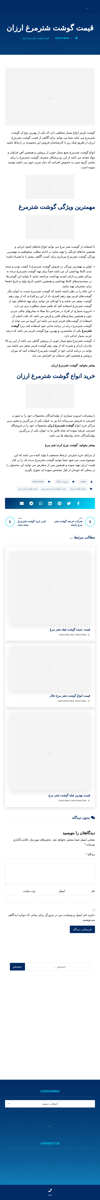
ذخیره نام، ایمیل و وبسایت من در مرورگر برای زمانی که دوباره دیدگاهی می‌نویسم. (51, 917)
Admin (83, 482)
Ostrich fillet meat (66, 635)
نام (93, 891)
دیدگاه (90, 854)
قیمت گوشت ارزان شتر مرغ (53, 489)
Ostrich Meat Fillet (78, 800)
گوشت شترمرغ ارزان (64, 365)
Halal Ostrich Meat (66, 701)
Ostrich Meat (38, 482)
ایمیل (62, 891)
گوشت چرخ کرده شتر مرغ (61, 445)
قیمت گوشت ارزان (78, 489)
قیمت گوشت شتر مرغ (28, 489)
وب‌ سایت (29, 891)
